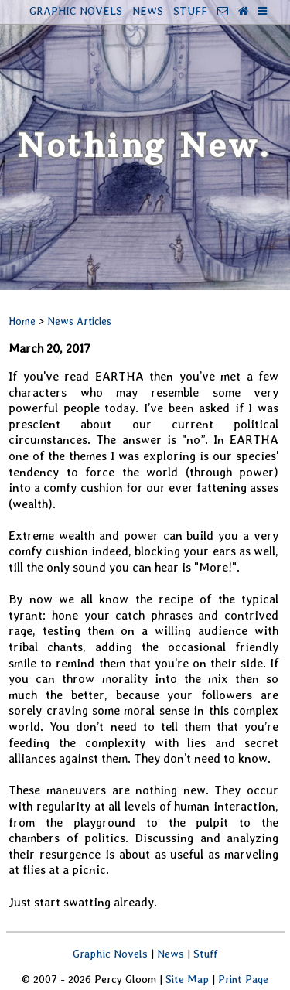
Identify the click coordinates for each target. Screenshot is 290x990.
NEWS (147, 10)
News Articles (79, 321)
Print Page (243, 978)
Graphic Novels (110, 953)
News (170, 953)
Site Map (187, 978)
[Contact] (222, 10)
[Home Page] (243, 10)
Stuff (205, 953)
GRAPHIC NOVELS (75, 10)
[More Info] (262, 10)
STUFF (190, 10)
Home (22, 321)
